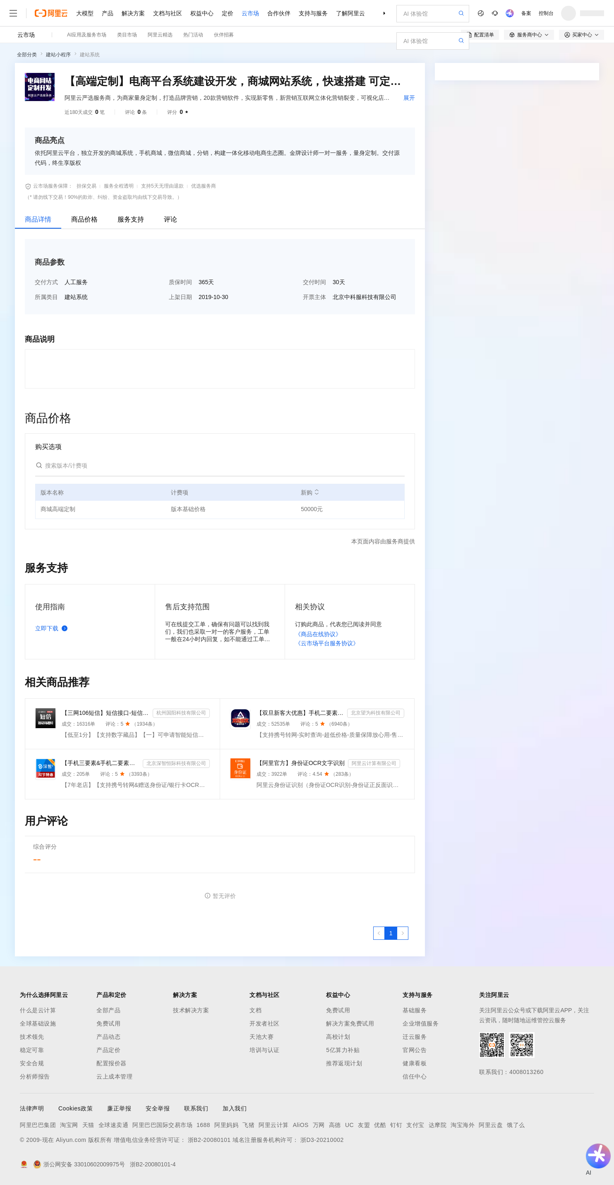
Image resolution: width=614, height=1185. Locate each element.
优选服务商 (203, 186)
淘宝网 (69, 1125)
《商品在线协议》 (318, 634)
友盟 (364, 1125)
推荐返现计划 (344, 1063)
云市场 (250, 13)
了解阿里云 (350, 13)
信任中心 (415, 1076)
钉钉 (396, 1125)
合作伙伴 (278, 13)
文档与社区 (167, 13)
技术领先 (32, 1036)
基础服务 (415, 1010)
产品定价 (108, 1050)
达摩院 (438, 1125)
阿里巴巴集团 (38, 1125)
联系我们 (196, 1108)
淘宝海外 (463, 1125)
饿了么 (516, 1125)
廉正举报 (119, 1108)
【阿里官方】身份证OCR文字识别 (301, 763)
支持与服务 (313, 13)
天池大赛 (261, 1036)
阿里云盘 (491, 1125)
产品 (107, 13)
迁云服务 (415, 1036)
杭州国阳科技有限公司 (181, 713)
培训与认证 (264, 1050)
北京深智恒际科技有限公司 (176, 763)
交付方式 (46, 282)
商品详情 (38, 219)
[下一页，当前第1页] (402, 933)
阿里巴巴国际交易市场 (162, 1125)
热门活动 (193, 35)
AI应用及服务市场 (86, 35)
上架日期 (180, 297)
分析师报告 (35, 1076)
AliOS (301, 1125)
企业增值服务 (421, 1023)
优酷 (380, 1125)
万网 (319, 1125)
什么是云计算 (38, 1010)
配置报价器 (111, 1063)
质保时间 (180, 282)
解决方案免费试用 (350, 1023)
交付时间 (314, 282)
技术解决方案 (191, 1010)
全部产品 (108, 1010)
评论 (170, 219)
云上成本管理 (114, 1076)
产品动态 (108, 1036)
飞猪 (248, 1125)
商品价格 (84, 219)
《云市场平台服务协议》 (327, 643)
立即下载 (53, 628)
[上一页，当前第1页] (379, 933)
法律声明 (32, 1108)
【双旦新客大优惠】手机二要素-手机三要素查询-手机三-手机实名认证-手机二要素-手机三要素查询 (300, 713)
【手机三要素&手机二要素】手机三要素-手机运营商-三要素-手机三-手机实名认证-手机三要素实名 (100, 763)
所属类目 (46, 297)
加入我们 (235, 1108)
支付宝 (415, 1125)
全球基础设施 (38, 1023)
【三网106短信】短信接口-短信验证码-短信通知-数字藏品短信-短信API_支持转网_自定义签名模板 (105, 713)
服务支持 (131, 219)
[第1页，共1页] (391, 933)
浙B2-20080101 (209, 1140)
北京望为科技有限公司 (376, 713)
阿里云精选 (160, 35)
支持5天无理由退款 (162, 186)
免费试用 (108, 1023)
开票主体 (314, 297)
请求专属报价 (552, 224)
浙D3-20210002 (322, 1140)
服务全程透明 (119, 186)
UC (349, 1125)
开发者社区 (264, 1023)
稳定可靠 (32, 1050)
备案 (526, 13)
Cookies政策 (75, 1108)
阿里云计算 (274, 1125)
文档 (255, 1010)
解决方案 (133, 13)
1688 (203, 1125)
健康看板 (415, 1063)
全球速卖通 (113, 1125)
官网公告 (415, 1050)
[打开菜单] (13, 13)
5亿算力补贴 (343, 1050)
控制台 (546, 13)
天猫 (88, 1125)
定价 (227, 13)
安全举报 (158, 1108)
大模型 (85, 13)
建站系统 (90, 55)
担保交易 (86, 186)
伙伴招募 (224, 35)
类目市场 (127, 35)
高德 (335, 1125)
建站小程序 (58, 55)
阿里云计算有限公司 (374, 763)
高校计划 (338, 1036)
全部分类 (27, 55)
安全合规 (32, 1063)
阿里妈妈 (226, 1125)
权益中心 (201, 13)
